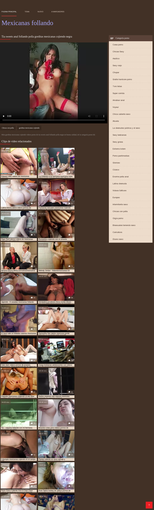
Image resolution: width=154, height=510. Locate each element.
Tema (27, 12)
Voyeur (116, 107)
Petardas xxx (60, 498)
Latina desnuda (120, 184)
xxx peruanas (47, 481)
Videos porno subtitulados (15, 498)
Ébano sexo (118, 239)
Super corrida (118, 93)
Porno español (83, 486)
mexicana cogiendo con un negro (89, 469)
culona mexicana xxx (40, 462)
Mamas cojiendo (30, 501)
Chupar (116, 73)
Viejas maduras (142, 503)
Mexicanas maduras (41, 498)
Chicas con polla (120, 212)
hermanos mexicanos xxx (23, 467)
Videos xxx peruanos (39, 503)
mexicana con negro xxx (48, 470)
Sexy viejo (117, 66)
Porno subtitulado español (76, 488)
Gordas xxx (126, 503)
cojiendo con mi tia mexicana (47, 460)
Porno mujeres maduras (39, 491)
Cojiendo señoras (122, 501)
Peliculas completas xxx (74, 479)
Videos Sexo (129, 491)
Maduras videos (42, 486)
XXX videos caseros (107, 503)
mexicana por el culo (23, 472)
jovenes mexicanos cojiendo (133, 467)
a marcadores (57, 12)
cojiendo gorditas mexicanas (103, 460)
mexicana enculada (92, 470)
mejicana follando (63, 469)
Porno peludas (141, 496)
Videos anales (119, 498)
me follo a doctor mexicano (39, 469)
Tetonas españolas (121, 484)
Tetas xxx (49, 496)
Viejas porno (25, 486)
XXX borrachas (10, 486)
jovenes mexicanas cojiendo (76, 467)
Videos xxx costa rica (48, 479)
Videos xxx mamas (12, 488)
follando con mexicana (49, 464)
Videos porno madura (51, 501)
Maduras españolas (12, 479)
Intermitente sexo (120, 205)
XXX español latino (101, 496)
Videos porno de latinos (27, 484)
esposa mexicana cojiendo (120, 462)
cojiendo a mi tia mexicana (74, 459)
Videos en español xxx (14, 505)
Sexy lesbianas (119, 135)
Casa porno (118, 45)
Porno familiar (82, 496)
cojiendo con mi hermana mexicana (130, 459)
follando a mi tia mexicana (24, 464)
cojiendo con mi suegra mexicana (17, 460)
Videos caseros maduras (96, 498)
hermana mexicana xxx (85, 465)
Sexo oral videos (74, 501)
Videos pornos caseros (132, 486)
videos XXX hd (143, 493)
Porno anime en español (105, 486)
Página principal (9, 12)
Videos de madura (50, 488)
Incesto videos (141, 484)
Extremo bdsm (119, 149)
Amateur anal (119, 100)
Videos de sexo (31, 488)
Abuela (116, 121)
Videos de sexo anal (63, 486)
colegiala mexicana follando (15, 462)
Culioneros (52, 493)
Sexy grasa (118, 142)
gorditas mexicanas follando (59, 465)
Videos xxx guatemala (67, 481)
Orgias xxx (134, 481)
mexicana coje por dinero (119, 469)
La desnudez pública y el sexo (126, 128)
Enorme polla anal (121, 177)
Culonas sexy (103, 484)
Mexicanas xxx (35, 496)
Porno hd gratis (30, 481)
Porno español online (52, 484)
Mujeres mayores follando (31, 493)
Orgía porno (118, 218)
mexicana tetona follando (48, 472)
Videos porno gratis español (105, 491)
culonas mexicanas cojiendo (65, 462)
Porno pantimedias (121, 156)
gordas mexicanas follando (128, 464)
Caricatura (117, 232)
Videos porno (9, 493)
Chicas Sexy (118, 52)
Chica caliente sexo (121, 114)
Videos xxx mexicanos (14, 496)
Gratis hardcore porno (122, 80)
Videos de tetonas (11, 481)
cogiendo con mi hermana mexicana (44, 459)
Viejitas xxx (30, 479)
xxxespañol (75, 498)
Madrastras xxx (136, 498)
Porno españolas (79, 491)
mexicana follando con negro (117, 470)
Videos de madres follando (66, 503)
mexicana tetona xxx (72, 472)
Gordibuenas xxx (11, 501)
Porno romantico (84, 493)
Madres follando (124, 493)
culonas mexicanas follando (93, 462)
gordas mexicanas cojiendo (100, 464)
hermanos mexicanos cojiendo (112, 465)
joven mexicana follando (49, 467)
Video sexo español (102, 488)
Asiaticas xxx (20, 503)
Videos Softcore (119, 191)
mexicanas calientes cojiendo (97, 472)
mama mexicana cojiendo (13, 469)
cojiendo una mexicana (129, 460)
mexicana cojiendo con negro (21, 470)
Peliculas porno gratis (13, 491)
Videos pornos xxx (122, 496)
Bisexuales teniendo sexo (124, 225)
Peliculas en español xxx (98, 501)
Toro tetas (117, 86)
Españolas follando (111, 479)
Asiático (116, 59)
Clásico (116, 170)
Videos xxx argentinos (114, 481)
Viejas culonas (61, 491)
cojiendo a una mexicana (100, 459)
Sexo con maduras (104, 493)
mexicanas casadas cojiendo (126, 472)
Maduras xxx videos (90, 481)
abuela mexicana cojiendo (13, 459)
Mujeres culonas (64, 496)
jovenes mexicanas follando (104, 467)
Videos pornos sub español (79, 484)
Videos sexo (143, 491)
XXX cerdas (88, 503)
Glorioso (116, 163)
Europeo (116, 198)
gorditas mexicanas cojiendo (29, 128)
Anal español (67, 493)
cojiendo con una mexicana (75, 460)
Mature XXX (137, 488)
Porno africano (122, 488)
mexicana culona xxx (71, 470)
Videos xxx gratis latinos (135, 479)
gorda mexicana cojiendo (74, 464)
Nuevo (40, 12)
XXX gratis (93, 479)
